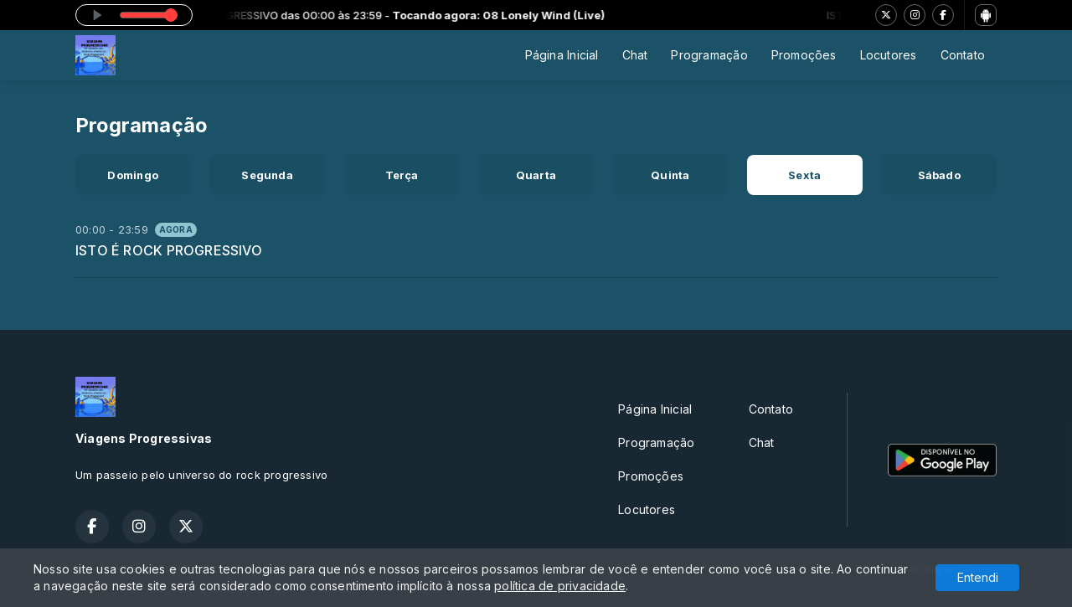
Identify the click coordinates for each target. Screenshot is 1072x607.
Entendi (977, 577)
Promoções (804, 55)
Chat (635, 55)
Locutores (888, 55)
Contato (963, 55)
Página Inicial (562, 55)
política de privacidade (560, 586)
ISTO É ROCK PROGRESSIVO (168, 250)
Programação (709, 55)
